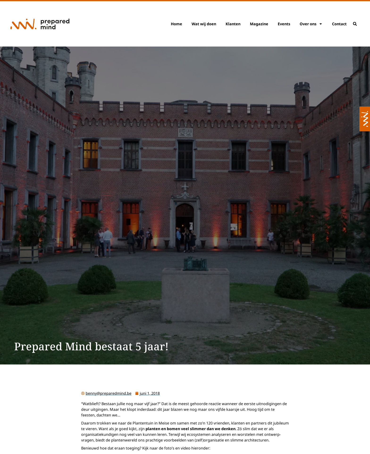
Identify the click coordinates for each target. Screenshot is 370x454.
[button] (354, 23)
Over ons (311, 24)
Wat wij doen (204, 23)
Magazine (259, 23)
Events (284, 23)
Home (176, 23)
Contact (339, 23)
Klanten (233, 23)
